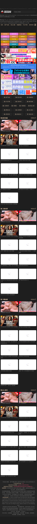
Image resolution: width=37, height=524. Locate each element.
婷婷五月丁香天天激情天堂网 (25, 174)
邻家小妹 (23, 41)
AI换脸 (14, 105)
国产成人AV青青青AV (24, 145)
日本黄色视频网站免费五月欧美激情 (27, 341)
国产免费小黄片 (16, 481)
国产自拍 (6, 24)
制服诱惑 (19, 24)
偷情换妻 (31, 39)
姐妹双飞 (31, 34)
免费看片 (5, 36)
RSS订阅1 (4, 513)
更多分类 (30, 114)
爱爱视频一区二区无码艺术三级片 (8, 476)
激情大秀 (14, 34)
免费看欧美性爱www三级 (24, 417)
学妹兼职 (23, 44)
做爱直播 (23, 46)
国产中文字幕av (24, 481)
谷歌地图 (22, 513)
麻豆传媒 (30, 101)
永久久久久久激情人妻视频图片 (8, 294)
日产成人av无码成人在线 (24, 327)
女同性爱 (19, 110)
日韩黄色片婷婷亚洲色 (24, 356)
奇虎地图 (14, 514)
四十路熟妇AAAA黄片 (6, 189)
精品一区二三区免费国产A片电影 (26, 370)
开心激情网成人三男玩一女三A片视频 (9, 265)
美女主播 (13, 24)
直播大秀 (14, 46)
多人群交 (30, 110)
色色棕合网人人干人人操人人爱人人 (9, 447)
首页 (2, 24)
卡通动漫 (22, 105)
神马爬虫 (27, 513)
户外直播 (5, 46)
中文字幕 (25, 24)
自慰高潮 (5, 34)
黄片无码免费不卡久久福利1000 (26, 461)
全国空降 (14, 44)
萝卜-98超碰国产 (23, 131)
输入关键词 (17, 12)
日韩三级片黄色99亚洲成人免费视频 (9, 204)
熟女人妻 (31, 105)
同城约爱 (5, 44)
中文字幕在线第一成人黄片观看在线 (9, 174)
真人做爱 (23, 34)
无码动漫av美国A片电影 (6, 370)
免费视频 (31, 36)
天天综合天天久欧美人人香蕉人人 (26, 189)
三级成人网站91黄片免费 (24, 160)
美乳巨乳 (7, 114)
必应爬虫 (19, 514)
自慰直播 (31, 46)
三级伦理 (6, 105)
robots (23, 514)
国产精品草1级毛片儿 (24, 280)
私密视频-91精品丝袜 (5, 131)
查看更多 (33, 118)
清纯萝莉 (31, 41)
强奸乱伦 (5, 39)
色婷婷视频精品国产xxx (6, 160)
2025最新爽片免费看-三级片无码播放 (9, 145)
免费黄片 (14, 36)
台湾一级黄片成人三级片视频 (7, 251)
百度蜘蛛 (10, 513)
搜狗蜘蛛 (32, 513)
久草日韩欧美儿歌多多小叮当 (7, 432)
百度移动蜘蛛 (16, 513)
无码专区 (31, 24)
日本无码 (23, 39)
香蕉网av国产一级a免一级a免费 (8, 385)
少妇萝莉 (31, 44)
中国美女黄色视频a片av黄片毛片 (8, 461)
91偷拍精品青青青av (23, 265)
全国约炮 (14, 41)
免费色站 (23, 36)
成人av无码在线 (32, 481)
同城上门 (5, 41)
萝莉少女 (7, 110)
